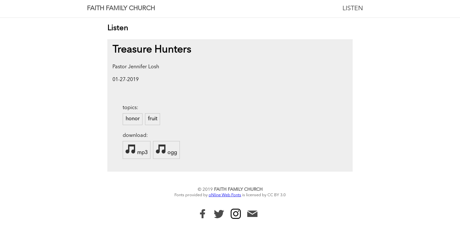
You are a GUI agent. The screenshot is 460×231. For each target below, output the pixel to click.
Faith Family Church (121, 8)
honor (133, 119)
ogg (166, 149)
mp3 (137, 149)
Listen (352, 8)
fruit (152, 119)
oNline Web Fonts (225, 195)
